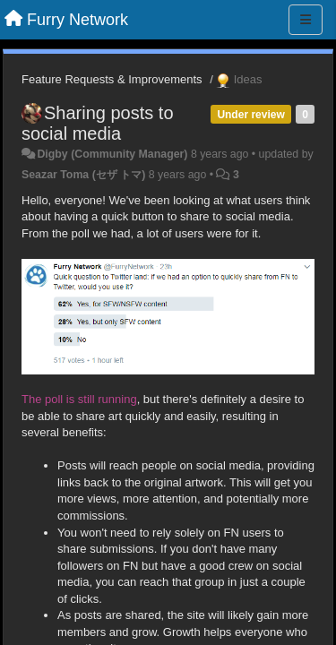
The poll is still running (79, 399)
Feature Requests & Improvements (112, 79)
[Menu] (306, 19)
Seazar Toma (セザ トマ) (83, 174)
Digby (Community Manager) (112, 154)
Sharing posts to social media (98, 123)
